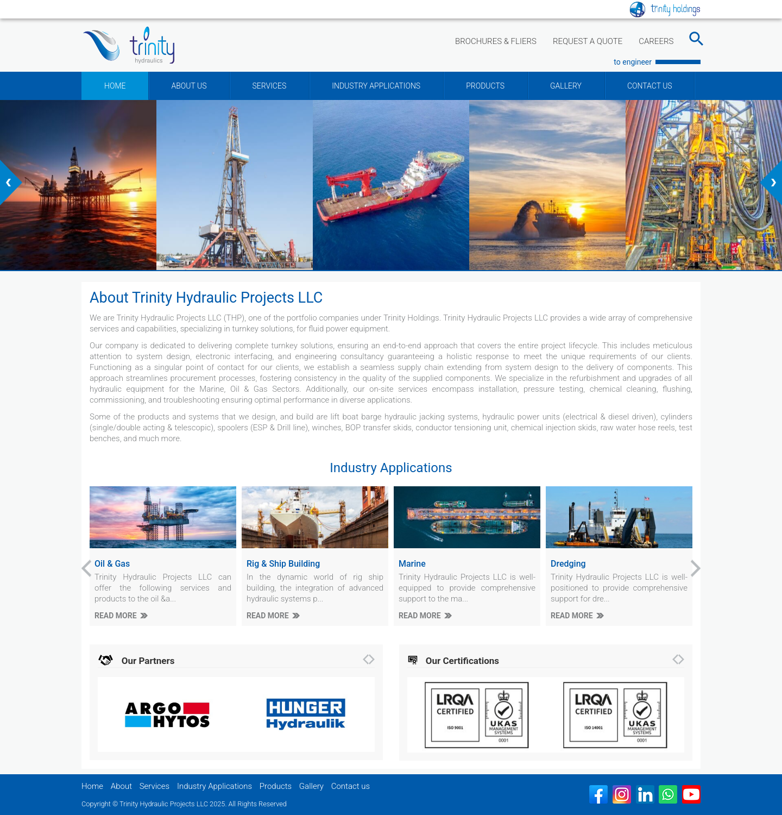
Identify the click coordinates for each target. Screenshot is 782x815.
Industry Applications (214, 786)
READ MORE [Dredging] (572, 615)
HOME (114, 86)
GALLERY (566, 86)
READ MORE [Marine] (420, 615)
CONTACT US (649, 86)
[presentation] (11, 182)
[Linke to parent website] (665, 9)
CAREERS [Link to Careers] (656, 41)
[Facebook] (598, 794)
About (121, 786)
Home (92, 786)
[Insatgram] (622, 794)
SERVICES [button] (269, 86)
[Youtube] (691, 794)
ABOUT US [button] (188, 86)
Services (155, 786)
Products (276, 786)
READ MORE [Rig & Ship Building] (268, 615)
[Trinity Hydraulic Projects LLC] (129, 45)
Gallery (311, 786)
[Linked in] (645, 794)
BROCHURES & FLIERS (496, 41)
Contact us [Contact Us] (350, 786)
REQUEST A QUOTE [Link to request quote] (587, 41)
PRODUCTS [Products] (485, 86)
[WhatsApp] (668, 794)
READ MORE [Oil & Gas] (115, 615)
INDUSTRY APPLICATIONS (376, 86)
